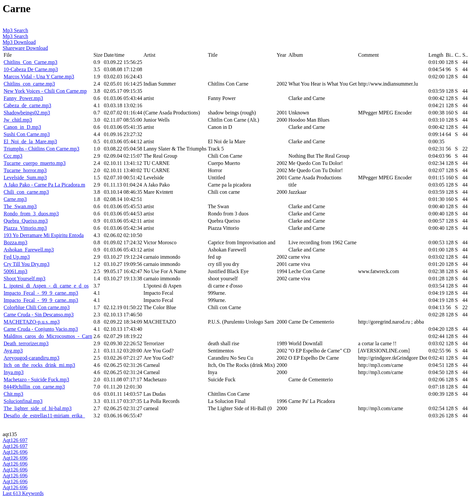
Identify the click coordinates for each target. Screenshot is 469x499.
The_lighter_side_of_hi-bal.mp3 (38, 408)
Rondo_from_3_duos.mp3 (31, 213)
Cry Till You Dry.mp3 (26, 264)
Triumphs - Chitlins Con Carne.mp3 (41, 148)
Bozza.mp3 (15, 242)
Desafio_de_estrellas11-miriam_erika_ (44, 415)
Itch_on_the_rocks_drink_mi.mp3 (39, 365)
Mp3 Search (15, 30)
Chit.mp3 (13, 394)
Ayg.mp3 (13, 350)
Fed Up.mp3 (17, 257)
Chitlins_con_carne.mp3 (29, 84)
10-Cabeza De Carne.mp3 (31, 69)
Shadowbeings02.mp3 (27, 112)
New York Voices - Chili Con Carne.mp (45, 91)
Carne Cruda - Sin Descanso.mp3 (39, 314)
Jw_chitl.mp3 (18, 120)
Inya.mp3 (14, 372)
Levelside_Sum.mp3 (25, 177)
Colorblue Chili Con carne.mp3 (37, 307)
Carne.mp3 (15, 199)
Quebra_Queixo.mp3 (26, 221)
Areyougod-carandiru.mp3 (31, 358)
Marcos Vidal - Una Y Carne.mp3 (39, 76)
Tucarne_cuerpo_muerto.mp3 (35, 163)
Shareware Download (25, 48)
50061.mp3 (15, 271)
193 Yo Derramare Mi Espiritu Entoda (44, 235)
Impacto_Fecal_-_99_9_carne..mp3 (41, 293)
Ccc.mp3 (13, 156)
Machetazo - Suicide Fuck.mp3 (36, 379)
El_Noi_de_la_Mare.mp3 (30, 141)
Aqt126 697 (15, 440)
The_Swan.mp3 (20, 206)
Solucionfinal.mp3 (23, 401)
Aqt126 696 (15, 452)
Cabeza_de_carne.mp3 (27, 105)
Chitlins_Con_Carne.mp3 (30, 62)
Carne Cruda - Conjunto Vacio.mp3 (41, 329)
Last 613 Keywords (23, 493)
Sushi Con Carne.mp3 (27, 134)
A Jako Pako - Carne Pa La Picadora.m (44, 185)
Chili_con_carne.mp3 (26, 192)
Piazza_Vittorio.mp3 (25, 228)
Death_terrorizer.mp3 (26, 343)
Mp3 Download (19, 42)
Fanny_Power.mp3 (23, 98)
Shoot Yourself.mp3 (25, 278)
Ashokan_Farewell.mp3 (29, 249)
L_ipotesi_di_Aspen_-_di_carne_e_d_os (46, 286)
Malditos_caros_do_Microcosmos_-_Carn (48, 336)
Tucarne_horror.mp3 (25, 170)
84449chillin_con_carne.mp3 (34, 386)
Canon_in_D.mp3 (22, 127)
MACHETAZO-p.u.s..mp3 (32, 322)
